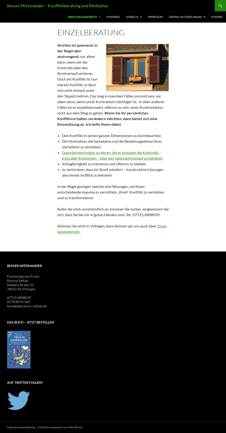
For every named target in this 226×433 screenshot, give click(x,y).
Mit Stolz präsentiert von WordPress (60, 427)
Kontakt (217, 16)
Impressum (155, 16)
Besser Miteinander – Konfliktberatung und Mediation (57, 5)
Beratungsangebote (82, 16)
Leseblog (132, 16)
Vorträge (113, 16)
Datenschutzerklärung (185, 16)
